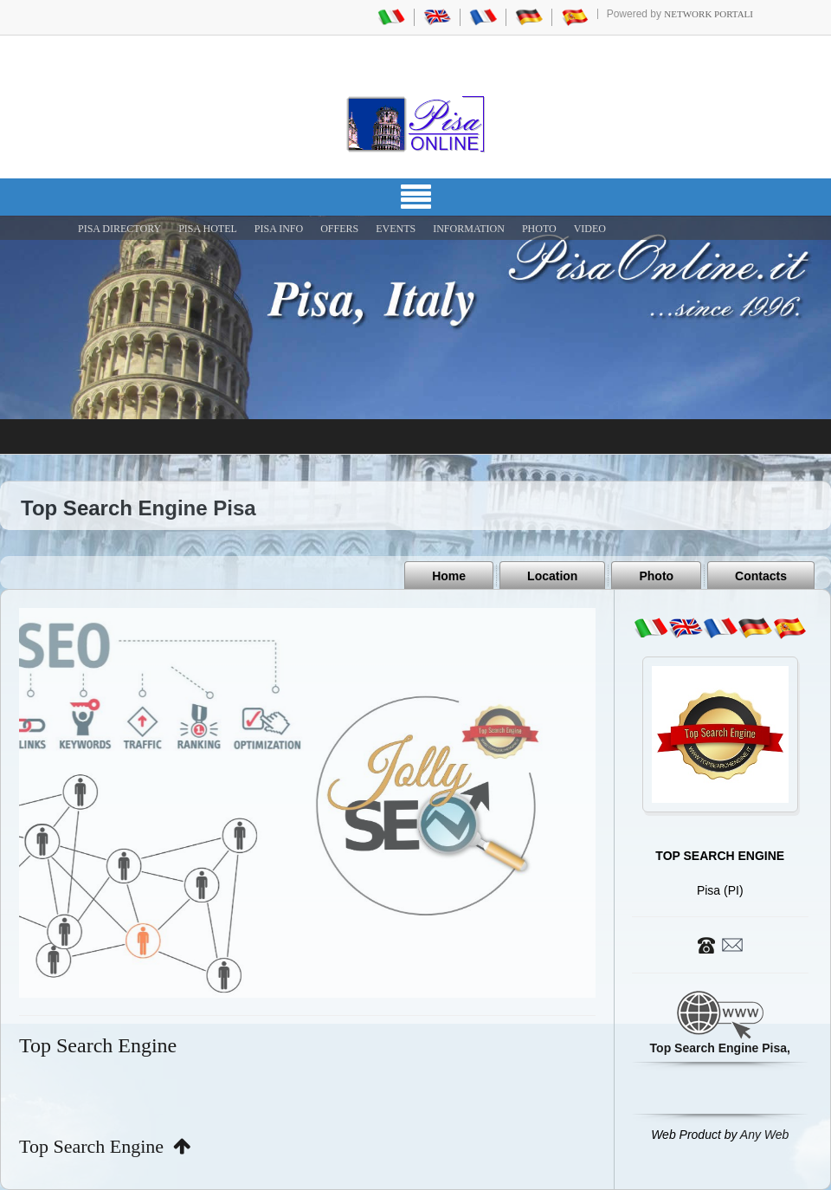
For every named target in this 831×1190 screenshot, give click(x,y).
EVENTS (396, 229)
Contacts (761, 576)
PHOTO (539, 229)
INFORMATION (469, 229)
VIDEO (590, 229)
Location (552, 576)
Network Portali (708, 14)
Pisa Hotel (207, 229)
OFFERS (339, 229)
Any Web (764, 1134)
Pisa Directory (119, 229)
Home (449, 576)
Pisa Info (278, 229)
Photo (656, 576)
